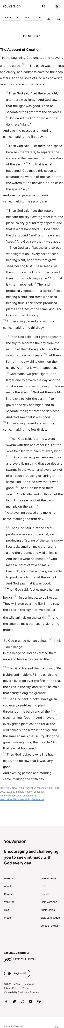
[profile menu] (54, 6)
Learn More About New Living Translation (22, 799)
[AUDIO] (48, 19)
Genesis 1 (11, 18)
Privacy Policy (11, 988)
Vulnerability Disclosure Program (21, 992)
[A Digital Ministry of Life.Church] (32, 954)
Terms (26, 988)
